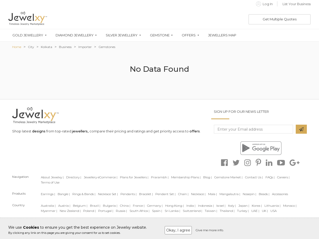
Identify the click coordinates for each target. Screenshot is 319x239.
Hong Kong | (174, 206)
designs (38, 131)
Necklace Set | (108, 194)
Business (65, 47)
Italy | (232, 206)
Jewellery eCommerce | (100, 177)
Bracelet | (146, 194)
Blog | (207, 177)
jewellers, (80, 131)
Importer (85, 47)
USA (273, 211)
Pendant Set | (165, 194)
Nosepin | (249, 194)
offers (194, 131)
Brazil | (95, 206)
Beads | (264, 194)
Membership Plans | (186, 177)
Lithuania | (272, 206)
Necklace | (198, 194)
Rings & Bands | (83, 194)
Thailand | (227, 211)
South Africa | (139, 211)
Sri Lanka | (172, 211)
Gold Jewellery (27, 35)
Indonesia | (206, 206)
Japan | (243, 206)
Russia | (121, 211)
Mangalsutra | (229, 194)
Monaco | (290, 206)
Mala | (212, 194)
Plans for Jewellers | (134, 177)
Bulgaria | (110, 206)
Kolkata (46, 47)
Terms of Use (50, 182)
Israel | (220, 206)
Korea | (257, 206)
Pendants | (128, 194)
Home (16, 47)
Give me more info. (209, 230)
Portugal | (105, 211)
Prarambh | (160, 177)
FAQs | (270, 177)
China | (125, 206)
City (31, 47)
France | (139, 206)
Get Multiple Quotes (280, 19)
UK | (265, 211)
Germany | (155, 206)
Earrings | (48, 194)
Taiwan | (211, 211)
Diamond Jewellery (75, 35)
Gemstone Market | (228, 177)
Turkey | (243, 211)
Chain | (183, 194)
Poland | (89, 211)
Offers (189, 35)
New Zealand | (70, 211)
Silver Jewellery (122, 35)
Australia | (48, 206)
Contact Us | (254, 177)
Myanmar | (49, 211)
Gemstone (160, 35)
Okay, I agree (178, 230)
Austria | (64, 206)
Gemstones (106, 47)
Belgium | (80, 206)
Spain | (157, 211)
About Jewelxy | (52, 177)
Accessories (280, 194)
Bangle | (64, 194)
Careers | (283, 177)
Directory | (73, 177)
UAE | (255, 211)
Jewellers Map (222, 35)
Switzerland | (192, 211)
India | (190, 206)
